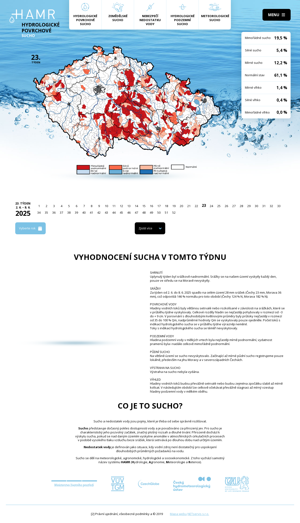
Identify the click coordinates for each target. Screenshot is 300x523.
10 (106, 206)
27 (234, 206)
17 (159, 206)
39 (76, 212)
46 (129, 212)
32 (271, 206)
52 (174, 212)
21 (189, 206)
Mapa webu (178, 514)
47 (136, 212)
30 (256, 206)
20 (181, 206)
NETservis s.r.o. (198, 514)
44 (114, 212)
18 (166, 206)
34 (39, 212)
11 (114, 206)
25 (219, 206)
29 (249, 206)
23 (204, 205)
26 (226, 206)
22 (196, 206)
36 (54, 212)
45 (121, 212)
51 (166, 212)
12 (121, 206)
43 (106, 212)
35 (46, 212)
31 (264, 206)
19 (174, 206)
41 (91, 212)
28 (241, 206)
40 (84, 212)
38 (69, 212)
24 (211, 206)
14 (136, 206)
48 (144, 212)
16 (151, 206)
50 (159, 212)
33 (279, 206)
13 (129, 206)
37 (61, 212)
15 (144, 206)
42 (99, 212)
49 (151, 212)
